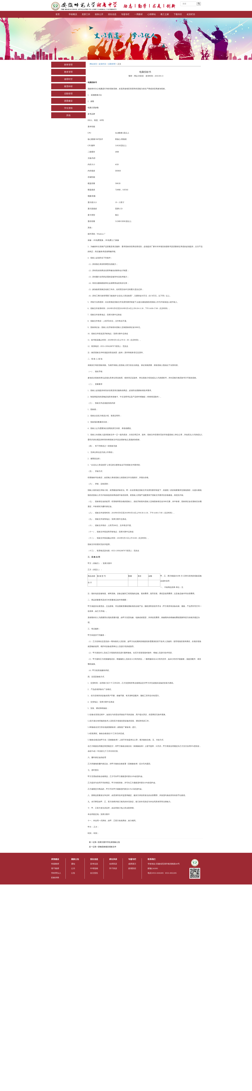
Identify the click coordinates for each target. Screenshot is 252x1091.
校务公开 (99, 14)
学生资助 (68, 108)
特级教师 (55, 864)
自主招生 (94, 873)
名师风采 (113, 864)
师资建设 (55, 859)
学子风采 (113, 868)
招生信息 (112, 14)
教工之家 (165, 14)
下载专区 (178, 14)
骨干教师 (55, 868)
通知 (73, 864)
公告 (73, 873)
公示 (73, 868)
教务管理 (68, 72)
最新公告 (75, 859)
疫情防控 (132, 868)
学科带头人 (56, 873)
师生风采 (113, 859)
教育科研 (68, 86)
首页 (58, 14)
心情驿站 (151, 14)
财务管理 (68, 65)
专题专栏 (125, 14)
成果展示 (132, 864)
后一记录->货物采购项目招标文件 (102, 847)
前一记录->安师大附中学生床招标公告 (104, 842)
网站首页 (93, 64)
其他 (68, 115)
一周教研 (138, 14)
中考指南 (94, 868)
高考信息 (94, 864)
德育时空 (68, 79)
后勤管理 (68, 93)
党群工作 (86, 14)
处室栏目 (191, 14)
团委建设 (68, 101)
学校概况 (73, 14)
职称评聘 (55, 878)
